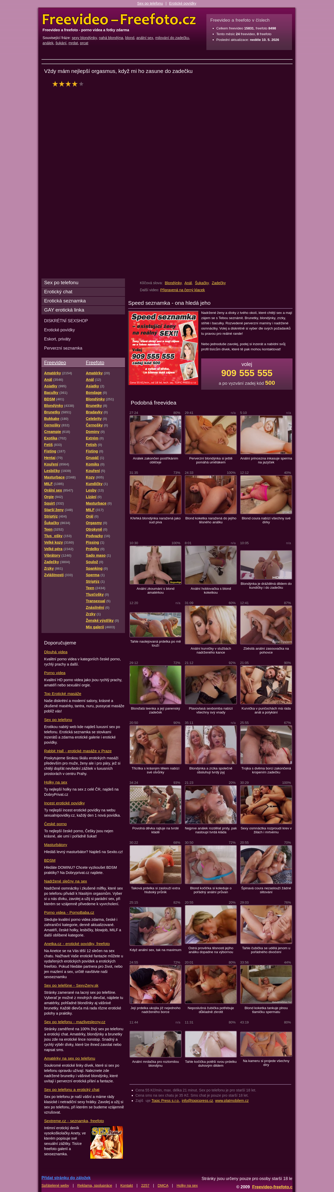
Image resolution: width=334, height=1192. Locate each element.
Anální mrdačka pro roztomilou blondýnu (155, 1063)
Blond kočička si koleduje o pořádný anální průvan (211, 890)
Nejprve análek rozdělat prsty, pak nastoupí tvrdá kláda (211, 830)
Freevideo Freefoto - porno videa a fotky (119, 19)
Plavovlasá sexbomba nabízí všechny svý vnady (211, 710)
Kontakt (126, 1185)
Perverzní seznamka (63, 348)
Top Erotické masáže (62, 693)
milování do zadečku (172, 38)
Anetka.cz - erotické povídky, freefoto (77, 943)
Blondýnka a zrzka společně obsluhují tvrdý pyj (210, 770)
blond (129, 38)
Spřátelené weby (55, 1185)
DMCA (163, 1185)
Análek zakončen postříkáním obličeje (155, 460)
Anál (188, 283)
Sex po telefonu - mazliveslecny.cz (74, 1022)
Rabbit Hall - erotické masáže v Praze (78, 751)
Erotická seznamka (65, 300)
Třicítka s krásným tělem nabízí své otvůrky (155, 770)
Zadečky (219, 283)
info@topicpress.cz (197, 1100)
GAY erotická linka (64, 310)
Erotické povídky (182, 3)
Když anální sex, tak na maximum (155, 950)
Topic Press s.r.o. (166, 1100)
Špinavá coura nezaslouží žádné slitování (266, 890)
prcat (84, 43)
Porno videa (54, 672)
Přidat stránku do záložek (66, 1178)
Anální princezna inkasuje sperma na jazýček (266, 460)
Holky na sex (55, 782)
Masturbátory (55, 844)
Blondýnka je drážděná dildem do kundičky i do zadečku (266, 585)
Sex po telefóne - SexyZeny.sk (71, 985)
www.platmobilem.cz (232, 1100)
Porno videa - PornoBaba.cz (69, 912)
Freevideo (55, 362)
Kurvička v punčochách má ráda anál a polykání (266, 710)
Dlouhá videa (55, 652)
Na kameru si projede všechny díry (266, 1063)
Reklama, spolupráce (94, 1185)
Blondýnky (173, 283)
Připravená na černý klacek (182, 290)
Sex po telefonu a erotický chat (71, 1089)
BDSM (50, 860)
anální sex (144, 38)
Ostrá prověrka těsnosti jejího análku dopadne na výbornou (210, 950)
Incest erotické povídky (64, 803)
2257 (145, 1185)
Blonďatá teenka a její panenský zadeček (155, 710)
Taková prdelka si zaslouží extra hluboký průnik (155, 890)
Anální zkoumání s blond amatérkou (156, 590)
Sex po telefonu (150, 3)
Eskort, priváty (57, 339)
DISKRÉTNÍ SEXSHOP (66, 320)
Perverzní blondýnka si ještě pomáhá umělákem (210, 460)
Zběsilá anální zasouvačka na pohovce (266, 650)
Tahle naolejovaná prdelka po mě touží (155, 643)
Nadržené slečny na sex (65, 881)
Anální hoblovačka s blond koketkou (211, 590)
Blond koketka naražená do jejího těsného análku (210, 520)
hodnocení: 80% (69, 83)
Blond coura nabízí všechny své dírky (266, 520)
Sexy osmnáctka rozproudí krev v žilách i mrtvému (266, 830)
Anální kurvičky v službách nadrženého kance (210, 650)
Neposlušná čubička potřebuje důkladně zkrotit (211, 1010)
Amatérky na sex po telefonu (69, 1058)
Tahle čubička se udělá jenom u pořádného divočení (266, 950)
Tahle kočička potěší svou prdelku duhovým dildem (211, 1063)
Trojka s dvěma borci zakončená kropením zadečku (266, 770)
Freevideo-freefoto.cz (273, 1186)
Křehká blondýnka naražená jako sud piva (155, 520)
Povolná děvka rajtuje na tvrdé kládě (155, 830)
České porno (55, 824)
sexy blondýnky (84, 38)
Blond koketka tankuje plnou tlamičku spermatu (266, 1010)
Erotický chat (58, 291)
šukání (61, 43)
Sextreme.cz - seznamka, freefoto (74, 1121)
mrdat (73, 43)
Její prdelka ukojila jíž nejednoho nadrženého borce (155, 1010)
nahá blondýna (111, 38)
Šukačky (202, 283)
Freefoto (95, 362)
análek (48, 43)
